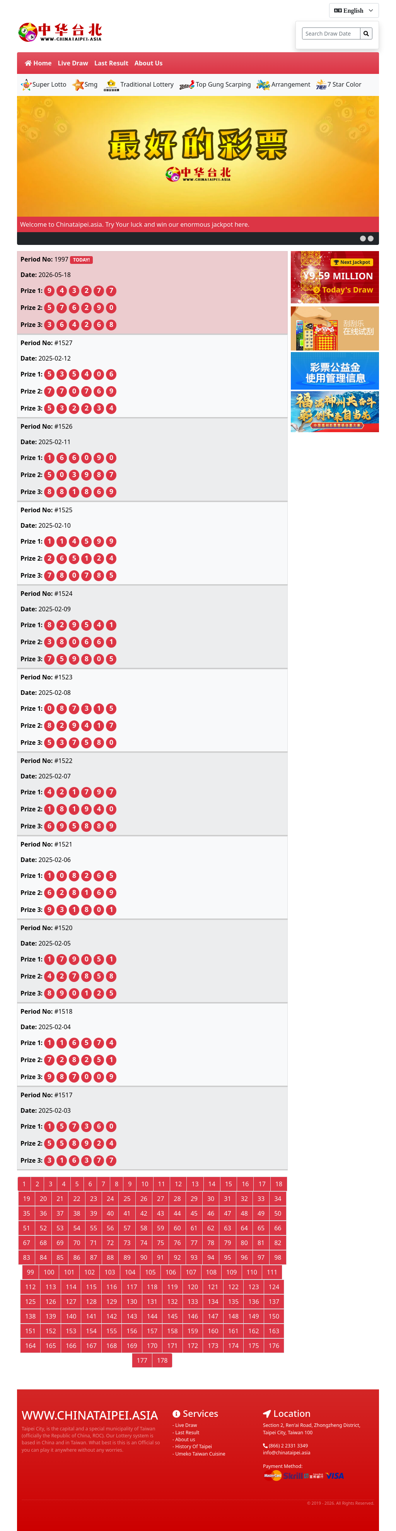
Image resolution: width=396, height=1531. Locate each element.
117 (131, 1287)
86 (76, 1257)
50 (277, 1213)
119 (172, 1287)
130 (131, 1301)
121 (213, 1287)
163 (274, 1331)
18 (278, 1184)
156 (131, 1331)
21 (59, 1198)
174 (233, 1345)
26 (143, 1198)
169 (131, 1345)
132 (172, 1301)
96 (244, 1257)
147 (213, 1316)
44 (177, 1213)
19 (26, 1198)
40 (110, 1213)
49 (261, 1213)
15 (228, 1184)
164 (30, 1345)
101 (69, 1272)
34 (277, 1198)
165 (50, 1345)
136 (253, 1301)
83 (26, 1257)
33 (261, 1198)
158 (172, 1331)
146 (193, 1316)
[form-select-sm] (354, 10)
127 (71, 1301)
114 (71, 1287)
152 (50, 1331)
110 (252, 1272)
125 (30, 1301)
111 (272, 1272)
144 (152, 1316)
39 (93, 1213)
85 (59, 1257)
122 (233, 1287)
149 (253, 1316)
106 (171, 1272)
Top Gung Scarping (214, 84)
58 (143, 1228)
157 (152, 1331)
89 (126, 1257)
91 (160, 1257)
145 (172, 1316)
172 (193, 1345)
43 (160, 1213)
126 (50, 1301)
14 (211, 1184)
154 (91, 1331)
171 (172, 1345)
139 (50, 1316)
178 (162, 1360)
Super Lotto (43, 84)
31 (227, 1198)
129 (111, 1301)
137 (274, 1301)
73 (126, 1242)
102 (89, 1272)
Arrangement (283, 84)
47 (227, 1213)
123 (253, 1287)
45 (194, 1213)
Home (38, 63)
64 (244, 1228)
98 (277, 1257)
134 (213, 1301)
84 (43, 1257)
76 (177, 1242)
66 (277, 1228)
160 (213, 1331)
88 (110, 1257)
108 (211, 1272)
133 (193, 1301)
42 (143, 1213)
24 (110, 1198)
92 (177, 1257)
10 (144, 1184)
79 (227, 1242)
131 (152, 1301)
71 (93, 1242)
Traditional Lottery (138, 84)
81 (261, 1242)
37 (59, 1213)
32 (244, 1198)
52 (43, 1228)
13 (194, 1184)
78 (210, 1242)
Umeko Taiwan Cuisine (200, 1454)
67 (26, 1242)
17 (261, 1184)
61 (194, 1228)
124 (274, 1287)
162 (253, 1331)
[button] (363, 238)
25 (126, 1198)
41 (126, 1213)
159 (193, 1331)
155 (111, 1331)
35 (26, 1213)
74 (143, 1242)
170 (152, 1345)
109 (231, 1272)
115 (91, 1287)
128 (91, 1301)
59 (160, 1228)
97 (261, 1257)
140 (71, 1316)
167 (91, 1345)
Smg (84, 84)
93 (194, 1257)
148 (233, 1316)
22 (76, 1198)
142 (111, 1316)
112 (30, 1287)
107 (191, 1272)
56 (110, 1228)
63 (227, 1228)
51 (26, 1228)
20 (43, 1198)
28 (177, 1198)
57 (126, 1228)
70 (76, 1242)
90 (143, 1257)
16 (245, 1184)
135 (233, 1301)
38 (76, 1213)
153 (71, 1331)
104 (130, 1272)
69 (59, 1242)
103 (109, 1272)
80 (244, 1242)
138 (30, 1316)
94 (210, 1257)
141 (91, 1316)
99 (30, 1272)
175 (253, 1345)
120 (193, 1287)
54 (76, 1228)
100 (49, 1272)
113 (50, 1287)
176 (274, 1345)
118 (152, 1287)
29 (194, 1198)
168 (111, 1345)
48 (244, 1213)
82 (277, 1242)
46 (210, 1213)
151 (30, 1331)
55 (93, 1228)
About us (185, 1439)
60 (177, 1228)
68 (43, 1242)
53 (59, 1228)
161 (233, 1331)
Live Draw (73, 63)
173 (213, 1345)
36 (43, 1213)
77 (194, 1242)
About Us (149, 63)
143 (131, 1316)
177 (142, 1360)
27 (160, 1198)
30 (210, 1198)
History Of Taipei (193, 1446)
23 (93, 1198)
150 (274, 1316)
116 (111, 1287)
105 (150, 1272)
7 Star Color (338, 84)
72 (110, 1242)
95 (227, 1257)
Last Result (111, 63)
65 (261, 1228)
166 (71, 1345)
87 (93, 1257)
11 (161, 1184)
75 (160, 1242)
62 (210, 1228)
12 (178, 1184)
